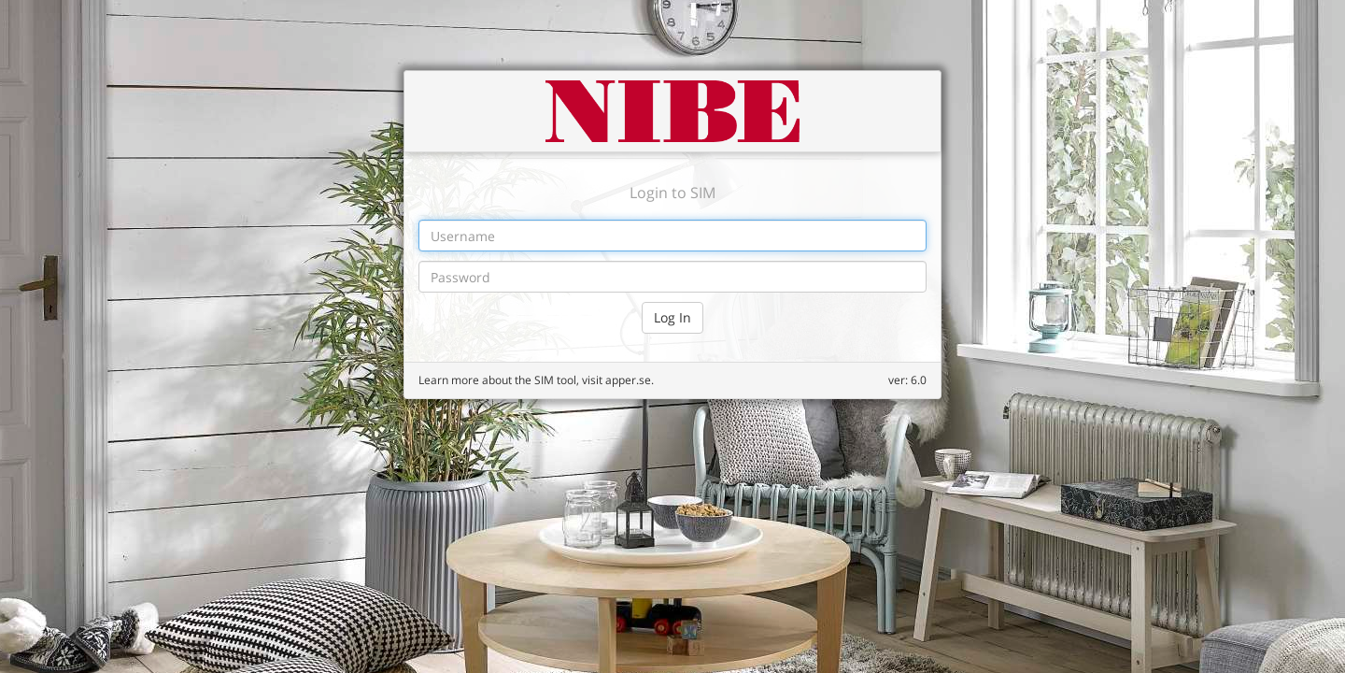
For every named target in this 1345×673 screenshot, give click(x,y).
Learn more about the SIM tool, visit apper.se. (536, 380)
